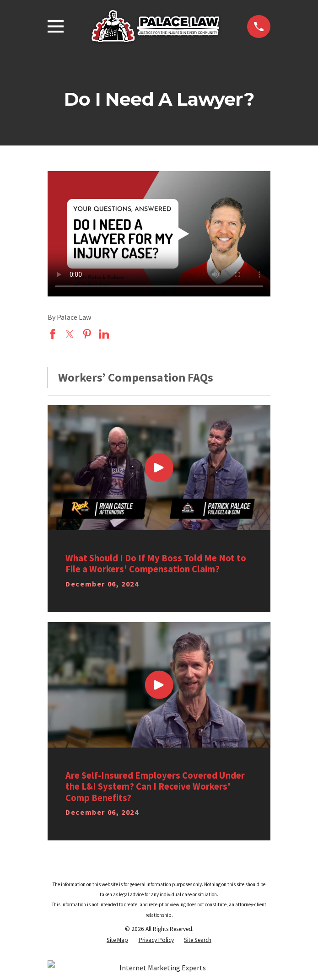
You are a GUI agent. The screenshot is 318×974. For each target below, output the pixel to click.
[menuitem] (117, 940)
